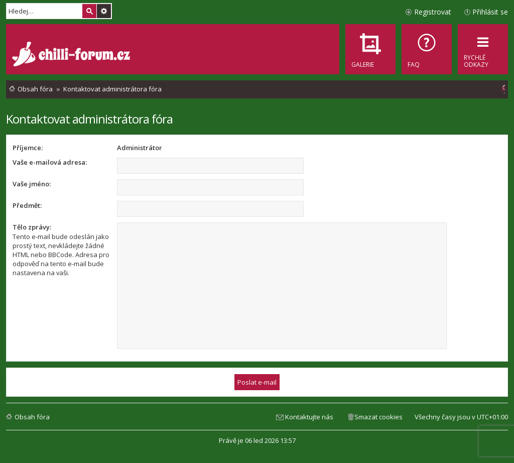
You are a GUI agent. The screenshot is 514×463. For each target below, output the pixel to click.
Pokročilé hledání (104, 11)
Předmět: (27, 205)
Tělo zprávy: (32, 226)
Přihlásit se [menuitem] (490, 12)
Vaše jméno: (32, 183)
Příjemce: (28, 147)
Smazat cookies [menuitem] (378, 416)
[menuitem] (427, 49)
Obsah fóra (32, 416)
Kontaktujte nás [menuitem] (309, 416)
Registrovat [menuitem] (432, 12)
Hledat (89, 11)
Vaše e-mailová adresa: (50, 162)
